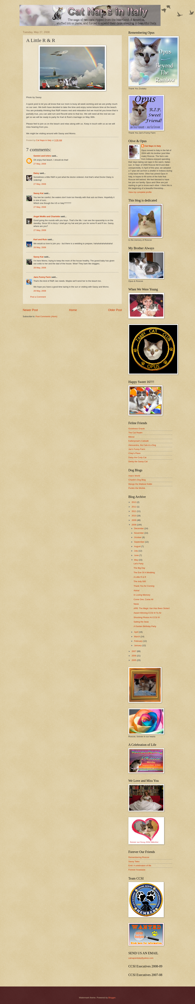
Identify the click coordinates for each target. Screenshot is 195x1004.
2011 (134, 511)
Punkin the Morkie (136, 488)
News (136, 604)
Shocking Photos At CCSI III (147, 617)
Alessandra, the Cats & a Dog (142, 445)
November (139, 533)
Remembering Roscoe (138, 857)
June (136, 555)
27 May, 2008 (39, 164)
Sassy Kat (38, 193)
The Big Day (139, 568)
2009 (134, 520)
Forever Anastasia (136, 870)
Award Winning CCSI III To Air (147, 613)
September (139, 542)
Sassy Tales (133, 861)
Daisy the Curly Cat (137, 457)
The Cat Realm (135, 432)
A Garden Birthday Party (145, 626)
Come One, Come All (143, 599)
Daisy (36, 173)
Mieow (131, 437)
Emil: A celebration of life (139, 865)
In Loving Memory (142, 595)
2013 (134, 502)
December (139, 528)
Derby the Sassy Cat (138, 461)
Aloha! (137, 590)
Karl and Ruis (40, 239)
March (137, 636)
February (138, 641)
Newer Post (30, 310)
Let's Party (138, 563)
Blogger (112, 997)
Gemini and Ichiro (42, 156)
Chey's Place (134, 453)
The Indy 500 (140, 581)
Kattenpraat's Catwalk (138, 441)
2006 (134, 655)
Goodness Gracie (136, 428)
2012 (134, 506)
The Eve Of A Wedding (144, 572)
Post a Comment (38, 297)
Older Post (115, 310)
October (138, 537)
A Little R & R (140, 577)
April (136, 632)
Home (73, 310)
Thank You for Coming (144, 586)
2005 (134, 660)
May (136, 560)
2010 (134, 515)
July (136, 551)
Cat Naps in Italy (153, 146)
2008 (134, 524)
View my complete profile (140, 192)
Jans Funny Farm (42, 277)
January (138, 645)
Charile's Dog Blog (137, 480)
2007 (134, 651)
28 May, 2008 (39, 247)
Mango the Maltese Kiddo (140, 484)
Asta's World (134, 476)
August (137, 546)
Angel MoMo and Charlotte (46, 216)
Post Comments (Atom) (46, 316)
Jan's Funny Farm (136, 449)
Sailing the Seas (141, 622)
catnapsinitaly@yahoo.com (140, 958)
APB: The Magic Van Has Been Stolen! (152, 608)
